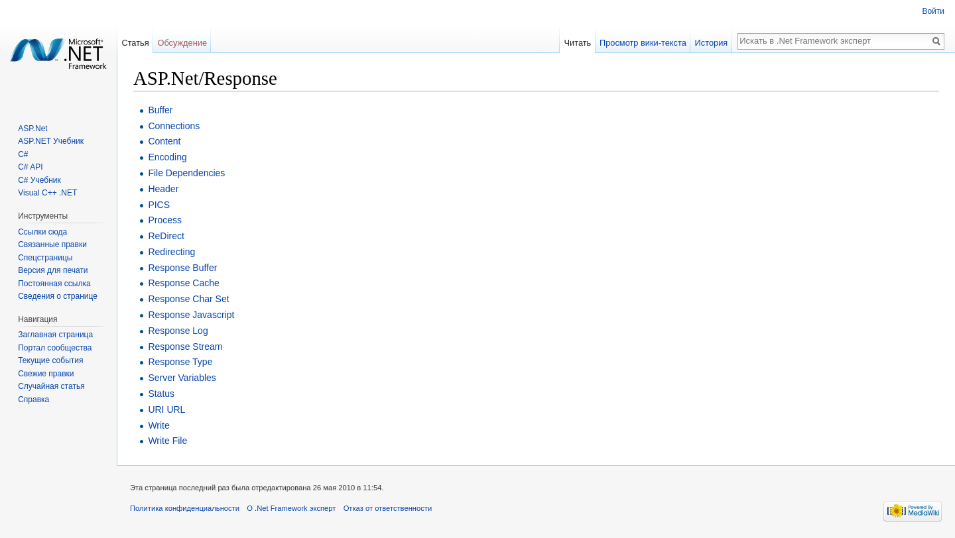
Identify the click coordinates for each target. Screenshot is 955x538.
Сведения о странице (57, 296)
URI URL (166, 409)
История (711, 43)
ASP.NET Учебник (51, 141)
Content (164, 141)
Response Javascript (191, 314)
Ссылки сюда (42, 232)
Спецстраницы (45, 257)
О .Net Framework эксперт (291, 508)
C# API (30, 167)
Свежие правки (46, 373)
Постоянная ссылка (54, 283)
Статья (135, 43)
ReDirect (166, 236)
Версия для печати (53, 270)
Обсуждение (182, 43)
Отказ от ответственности (388, 508)
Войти (933, 11)
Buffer (160, 110)
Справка (33, 399)
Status (161, 393)
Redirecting (171, 251)
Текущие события (50, 360)
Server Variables (182, 377)
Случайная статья (51, 386)
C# (23, 154)
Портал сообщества (55, 347)
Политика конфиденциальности (184, 508)
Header (163, 189)
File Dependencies (186, 173)
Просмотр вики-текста (643, 43)
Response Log (178, 330)
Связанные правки (52, 244)
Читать (577, 43)
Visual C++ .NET (47, 192)
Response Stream (185, 346)
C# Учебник (39, 180)
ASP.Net (32, 128)
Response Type (180, 361)
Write (158, 425)
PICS (159, 204)
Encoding (167, 157)
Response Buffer (182, 267)
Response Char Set (188, 299)
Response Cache (183, 283)
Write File (167, 440)
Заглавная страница (55, 334)
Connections (174, 126)
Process (165, 220)
